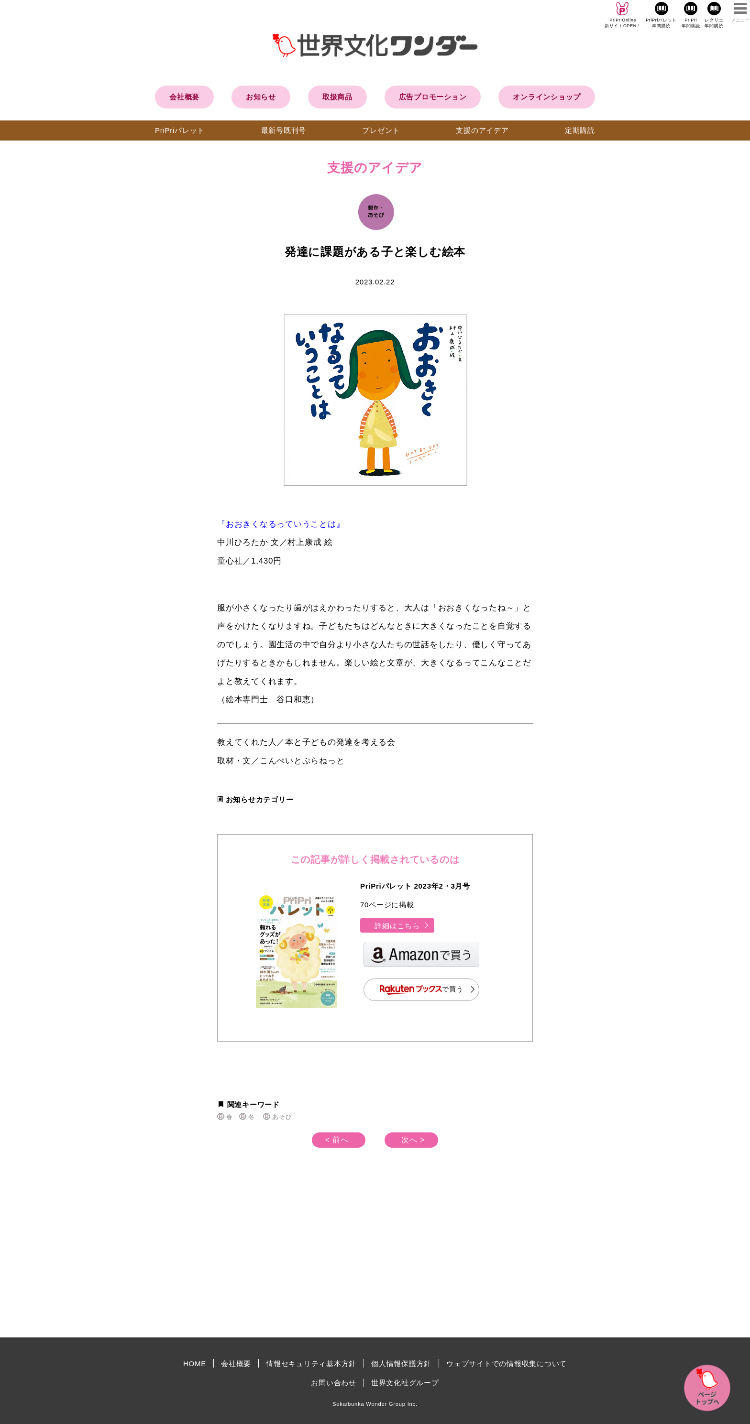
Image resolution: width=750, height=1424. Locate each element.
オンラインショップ (547, 97)
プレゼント (381, 130)
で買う (421, 990)
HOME (194, 1363)
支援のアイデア (482, 130)
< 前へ (337, 1140)
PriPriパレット (180, 130)
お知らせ (261, 97)
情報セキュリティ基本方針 (311, 1363)
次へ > (413, 1140)
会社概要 (184, 97)
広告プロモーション (433, 97)
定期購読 (580, 130)
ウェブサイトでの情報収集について (506, 1363)
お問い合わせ (333, 1383)
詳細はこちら (402, 926)
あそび (282, 1116)
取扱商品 (337, 97)
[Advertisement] (293, 1258)
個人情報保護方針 (401, 1363)
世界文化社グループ (405, 1383)
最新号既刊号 (284, 130)
